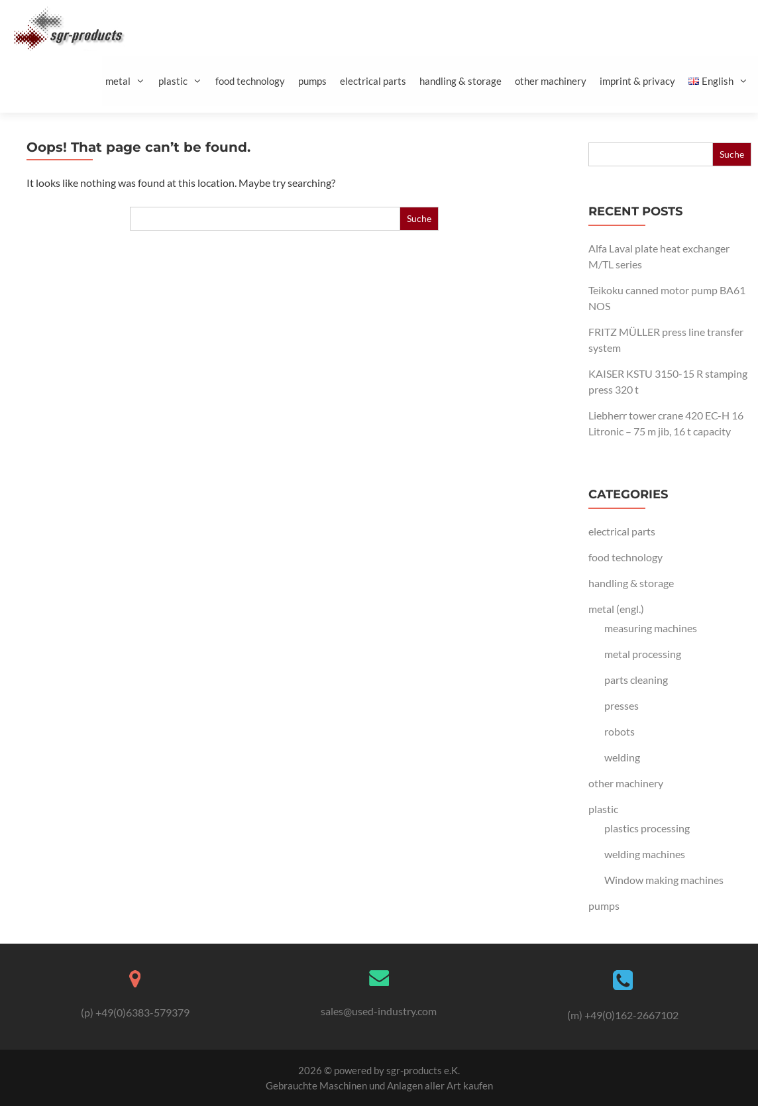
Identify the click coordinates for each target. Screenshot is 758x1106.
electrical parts (373, 81)
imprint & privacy (637, 81)
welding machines (644, 854)
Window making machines (664, 879)
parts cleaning (636, 679)
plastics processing (647, 828)
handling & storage (460, 81)
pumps (312, 81)
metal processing (642, 653)
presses (621, 705)
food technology (250, 81)
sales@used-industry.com (379, 1011)
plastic (185, 81)
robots (619, 731)
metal (130, 81)
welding (622, 757)
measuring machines (650, 628)
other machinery (550, 81)
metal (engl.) (616, 608)
